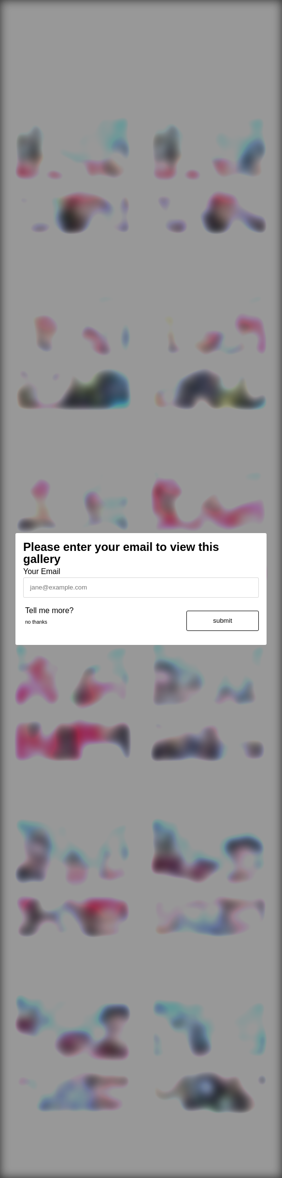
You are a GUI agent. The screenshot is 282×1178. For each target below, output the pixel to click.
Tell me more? (49, 610)
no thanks (36, 622)
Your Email (41, 571)
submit (222, 620)
